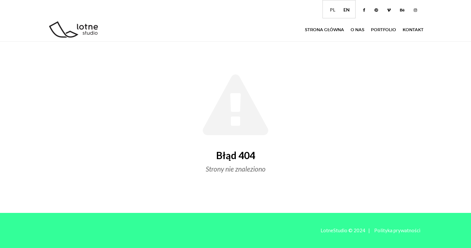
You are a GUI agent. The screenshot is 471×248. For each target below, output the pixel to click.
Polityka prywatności (397, 230)
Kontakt (413, 29)
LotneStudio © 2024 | (345, 230)
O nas (357, 29)
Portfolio (383, 29)
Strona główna (324, 29)
